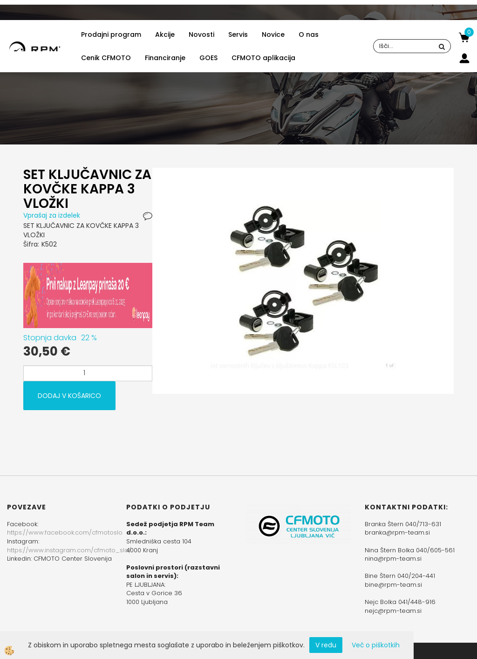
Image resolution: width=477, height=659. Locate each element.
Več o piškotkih (376, 645)
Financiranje (165, 57)
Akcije (165, 34)
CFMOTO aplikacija (263, 57)
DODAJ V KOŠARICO (69, 395)
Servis (238, 34)
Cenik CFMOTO (106, 57)
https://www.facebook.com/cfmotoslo (65, 532)
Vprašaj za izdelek (51, 215)
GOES (208, 57)
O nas (309, 34)
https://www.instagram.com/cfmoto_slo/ (69, 550)
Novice (273, 34)
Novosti (201, 34)
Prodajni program (111, 34)
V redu (325, 645)
